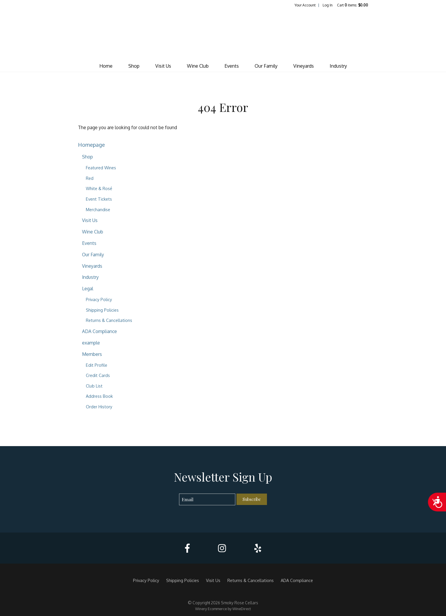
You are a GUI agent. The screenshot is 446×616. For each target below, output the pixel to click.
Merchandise (98, 209)
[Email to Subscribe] (207, 500)
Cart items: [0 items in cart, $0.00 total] (352, 5)
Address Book (99, 396)
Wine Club (198, 66)
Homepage (91, 144)
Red (89, 178)
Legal (87, 288)
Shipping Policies (102, 310)
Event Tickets (99, 199)
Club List (94, 385)
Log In (328, 5)
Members (92, 354)
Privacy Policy (99, 299)
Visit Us (163, 66)
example (91, 343)
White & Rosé (99, 188)
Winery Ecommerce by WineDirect (223, 608)
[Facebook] (187, 548)
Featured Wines (101, 167)
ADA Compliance (99, 331)
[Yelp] (257, 548)
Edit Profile (96, 365)
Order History (99, 406)
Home (106, 66)
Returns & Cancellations (109, 320)
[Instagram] (222, 548)
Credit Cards (98, 375)
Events (231, 66)
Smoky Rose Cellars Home (223, 34)
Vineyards (303, 66)
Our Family (266, 66)
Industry (338, 66)
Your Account (305, 5)
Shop (133, 66)
